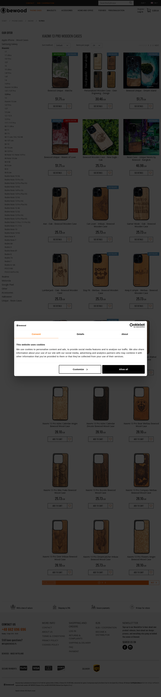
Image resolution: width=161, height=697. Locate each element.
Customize (80, 369)
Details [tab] (80, 334)
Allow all (123, 369)
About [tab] (125, 334)
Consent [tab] (36, 334)
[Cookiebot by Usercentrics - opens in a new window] (132, 325)
